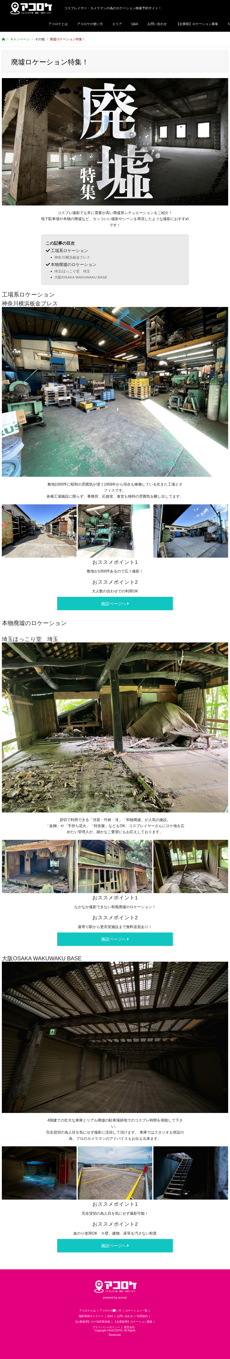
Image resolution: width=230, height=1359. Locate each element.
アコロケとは (58, 24)
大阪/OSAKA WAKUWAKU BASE (80, 277)
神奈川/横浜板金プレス (72, 257)
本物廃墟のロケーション (73, 264)
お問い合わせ (157, 24)
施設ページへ (115, 603)
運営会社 (129, 1327)
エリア (117, 24)
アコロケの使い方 (90, 24)
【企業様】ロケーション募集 (197, 24)
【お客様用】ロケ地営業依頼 (92, 1321)
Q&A (134, 24)
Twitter (114, 1310)
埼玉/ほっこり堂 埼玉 (72, 271)
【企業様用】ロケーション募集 (133, 1321)
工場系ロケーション (69, 250)
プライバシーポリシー (106, 1327)
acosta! (122, 1297)
